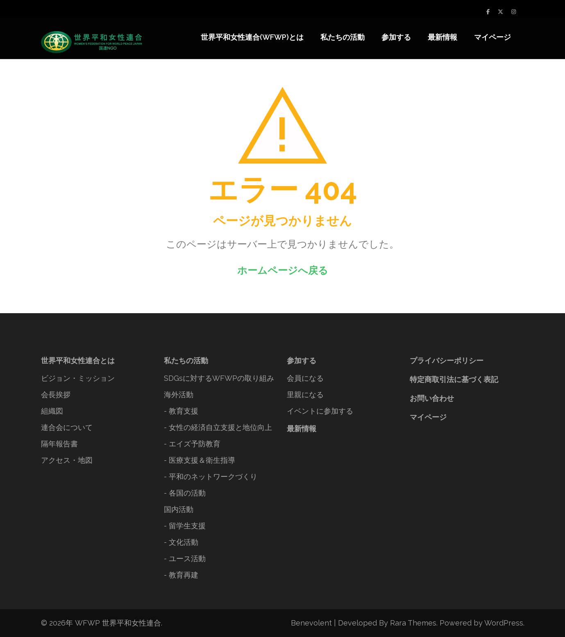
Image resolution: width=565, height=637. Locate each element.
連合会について (67, 427)
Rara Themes (413, 623)
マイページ (492, 37)
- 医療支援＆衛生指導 (199, 460)
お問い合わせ (432, 398)
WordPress (503, 623)
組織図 (52, 411)
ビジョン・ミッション (78, 378)
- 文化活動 (181, 542)
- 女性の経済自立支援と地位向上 (218, 427)
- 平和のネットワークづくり (210, 476)
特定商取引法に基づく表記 (454, 379)
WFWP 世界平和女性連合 (118, 623)
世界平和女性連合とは (78, 360)
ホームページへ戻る (282, 270)
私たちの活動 (342, 37)
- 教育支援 (181, 411)
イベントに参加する (320, 411)
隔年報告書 (59, 443)
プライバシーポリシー (446, 360)
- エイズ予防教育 (192, 443)
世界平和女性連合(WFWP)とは (252, 37)
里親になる (305, 394)
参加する (396, 37)
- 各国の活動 (185, 493)
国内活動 (178, 509)
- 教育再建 (181, 575)
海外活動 (178, 394)
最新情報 (442, 37)
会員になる (305, 378)
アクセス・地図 (67, 460)
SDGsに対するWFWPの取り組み (219, 378)
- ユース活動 (185, 558)
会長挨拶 (55, 394)
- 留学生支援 (185, 525)
